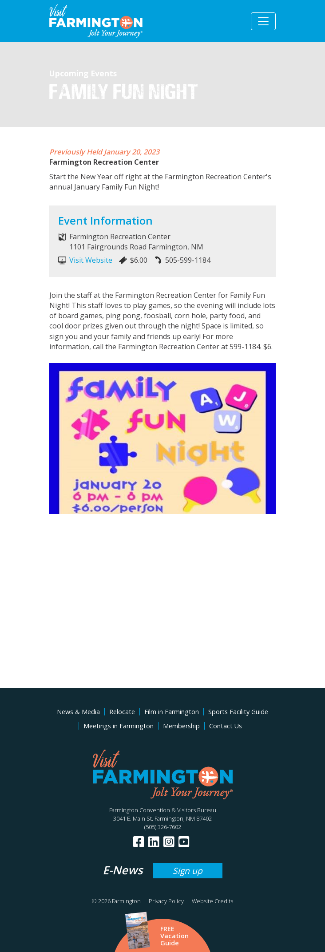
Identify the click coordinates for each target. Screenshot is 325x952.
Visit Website (90, 260)
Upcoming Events (83, 73)
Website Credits (212, 901)
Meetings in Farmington (118, 726)
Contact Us (225, 726)
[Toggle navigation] (263, 21)
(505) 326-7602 (162, 827)
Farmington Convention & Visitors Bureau (162, 810)
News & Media (78, 711)
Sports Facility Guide (238, 711)
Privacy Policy (166, 901)
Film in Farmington (171, 711)
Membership (181, 726)
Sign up (187, 871)
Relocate (122, 711)
